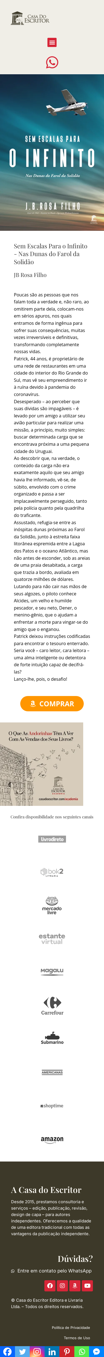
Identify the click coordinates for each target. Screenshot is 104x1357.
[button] (52, 42)
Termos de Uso (77, 1338)
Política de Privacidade (71, 1327)
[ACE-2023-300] (41, 764)
